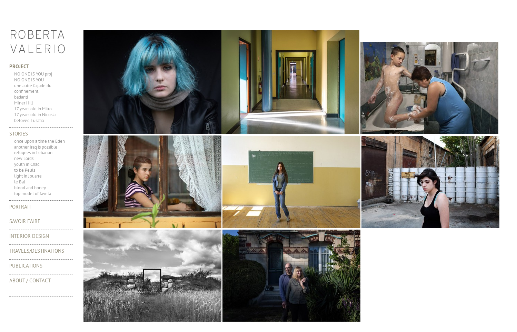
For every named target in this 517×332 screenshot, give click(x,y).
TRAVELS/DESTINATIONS (36, 251)
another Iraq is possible (35, 147)
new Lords (23, 158)
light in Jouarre (28, 176)
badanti (21, 97)
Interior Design (29, 236)
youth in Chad (27, 164)
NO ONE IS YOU (29, 80)
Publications (25, 265)
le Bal (19, 182)
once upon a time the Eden (39, 141)
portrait (20, 206)
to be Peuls (24, 170)
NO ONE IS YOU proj (33, 74)
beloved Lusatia (29, 120)
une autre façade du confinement (32, 88)
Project (19, 66)
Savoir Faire (24, 221)
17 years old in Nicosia (35, 115)
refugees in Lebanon (33, 152)
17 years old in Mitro (33, 109)
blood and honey (30, 188)
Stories (18, 133)
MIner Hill (23, 103)
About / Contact (30, 280)
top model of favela (32, 194)
